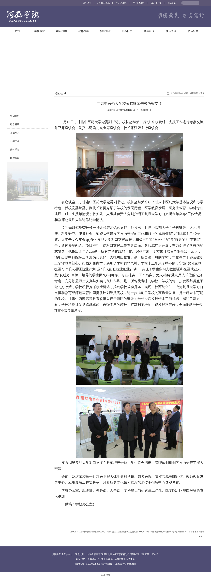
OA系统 (121, 3)
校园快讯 (14, 107)
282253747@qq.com (125, 564)
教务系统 (138, 3)
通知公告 (14, 116)
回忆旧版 (172, 3)
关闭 (200, 536)
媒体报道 (14, 149)
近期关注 (14, 141)
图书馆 (156, 3)
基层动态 (14, 132)
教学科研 (14, 124)
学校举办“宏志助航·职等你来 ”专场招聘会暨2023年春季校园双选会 (175, 531)
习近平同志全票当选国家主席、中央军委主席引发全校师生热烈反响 (108, 531)
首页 (186, 93)
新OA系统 (103, 3)
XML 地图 (105, 575)
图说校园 (14, 158)
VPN (87, 3)
